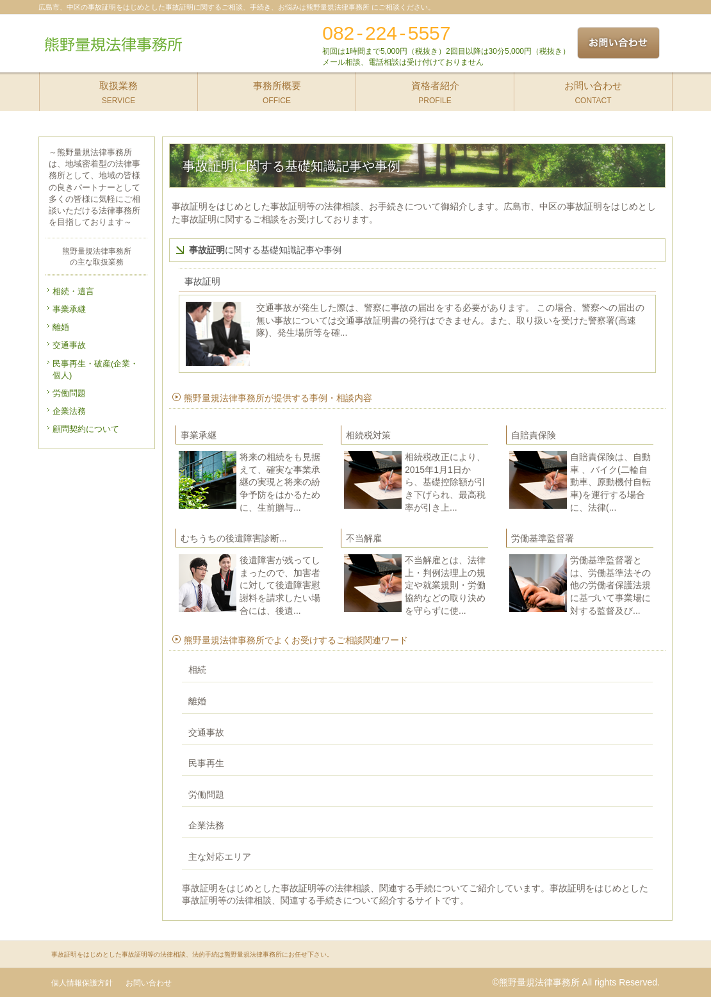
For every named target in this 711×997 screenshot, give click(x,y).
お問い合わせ (149, 982)
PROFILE (435, 88)
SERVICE (119, 88)
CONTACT (593, 88)
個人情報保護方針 (82, 982)
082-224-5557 (386, 33)
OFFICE (277, 88)
